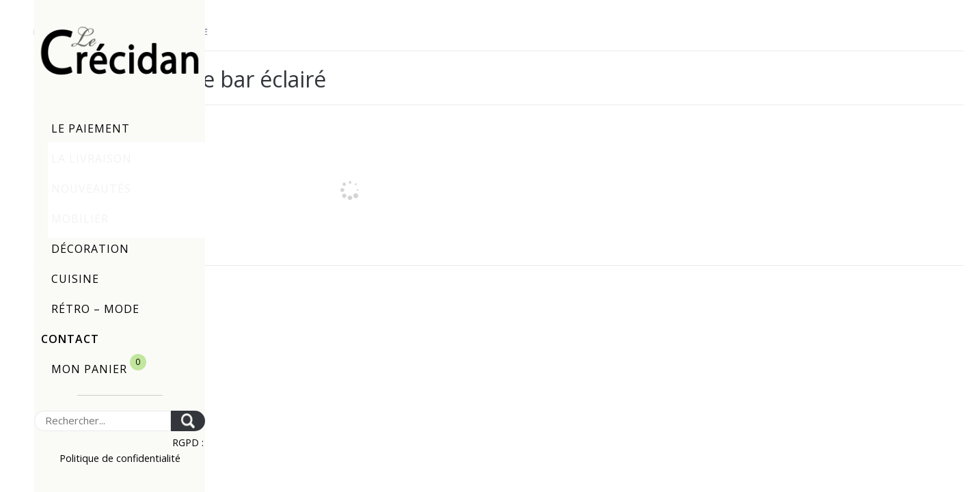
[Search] (102, 421)
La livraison (91, 158)
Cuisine (75, 278)
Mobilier (80, 218)
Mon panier (98, 365)
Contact (70, 338)
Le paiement (90, 128)
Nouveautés (91, 188)
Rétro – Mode (95, 308)
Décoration (90, 248)
